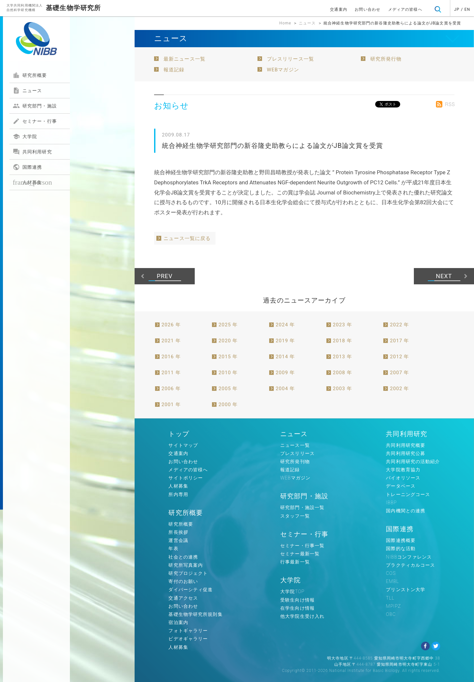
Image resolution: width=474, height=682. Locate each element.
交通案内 (338, 9)
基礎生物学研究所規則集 (195, 614)
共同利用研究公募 (405, 453)
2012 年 (399, 357)
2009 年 (285, 373)
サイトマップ (183, 445)
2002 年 (399, 388)
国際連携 (27, 167)
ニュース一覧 (295, 445)
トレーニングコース (408, 494)
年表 (173, 548)
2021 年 (171, 341)
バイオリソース (403, 477)
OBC (391, 614)
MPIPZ (393, 606)
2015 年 (228, 357)
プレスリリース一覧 (290, 59)
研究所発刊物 (295, 461)
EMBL (392, 581)
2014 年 (285, 357)
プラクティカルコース (410, 565)
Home (285, 23)
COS (391, 573)
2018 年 (342, 341)
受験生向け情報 (297, 600)
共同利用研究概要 (405, 445)
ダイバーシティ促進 (190, 589)
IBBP (391, 502)
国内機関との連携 (405, 510)
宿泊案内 (178, 622)
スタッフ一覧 (295, 516)
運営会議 (178, 540)
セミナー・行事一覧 (302, 545)
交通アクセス (183, 598)
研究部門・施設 (35, 105)
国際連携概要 (400, 540)
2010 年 (228, 373)
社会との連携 (183, 557)
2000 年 (228, 404)
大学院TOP (292, 591)
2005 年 (228, 388)
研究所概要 (30, 75)
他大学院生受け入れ (302, 616)
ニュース (27, 90)
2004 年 (285, 388)
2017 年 (399, 341)
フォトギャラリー (188, 630)
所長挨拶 (178, 532)
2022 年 (399, 325)
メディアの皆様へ (405, 9)
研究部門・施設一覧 (302, 507)
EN (467, 9)
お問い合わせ (367, 9)
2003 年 (342, 388)
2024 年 (285, 325)
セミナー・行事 (35, 121)
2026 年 (171, 325)
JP (456, 9)
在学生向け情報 (297, 608)
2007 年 (399, 373)
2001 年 (171, 404)
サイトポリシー (185, 477)
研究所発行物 (386, 59)
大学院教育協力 (403, 469)
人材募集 (32, 182)
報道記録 (174, 70)
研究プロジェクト (188, 573)
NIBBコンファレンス (409, 557)
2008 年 (342, 373)
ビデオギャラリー (188, 638)
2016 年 (171, 357)
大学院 (25, 136)
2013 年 (342, 357)
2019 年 (285, 341)
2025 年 (228, 325)
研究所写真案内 (185, 565)
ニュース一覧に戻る (187, 238)
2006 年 (171, 388)
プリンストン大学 (405, 589)
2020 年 (228, 341)
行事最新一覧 (295, 561)
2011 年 (171, 373)
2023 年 (342, 325)
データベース (400, 486)
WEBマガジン (283, 70)
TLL (390, 598)
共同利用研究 (32, 151)
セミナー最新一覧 (300, 553)
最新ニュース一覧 (184, 59)
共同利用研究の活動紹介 (413, 461)
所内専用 (178, 494)
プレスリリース (297, 453)
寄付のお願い (183, 581)
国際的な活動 (400, 548)
